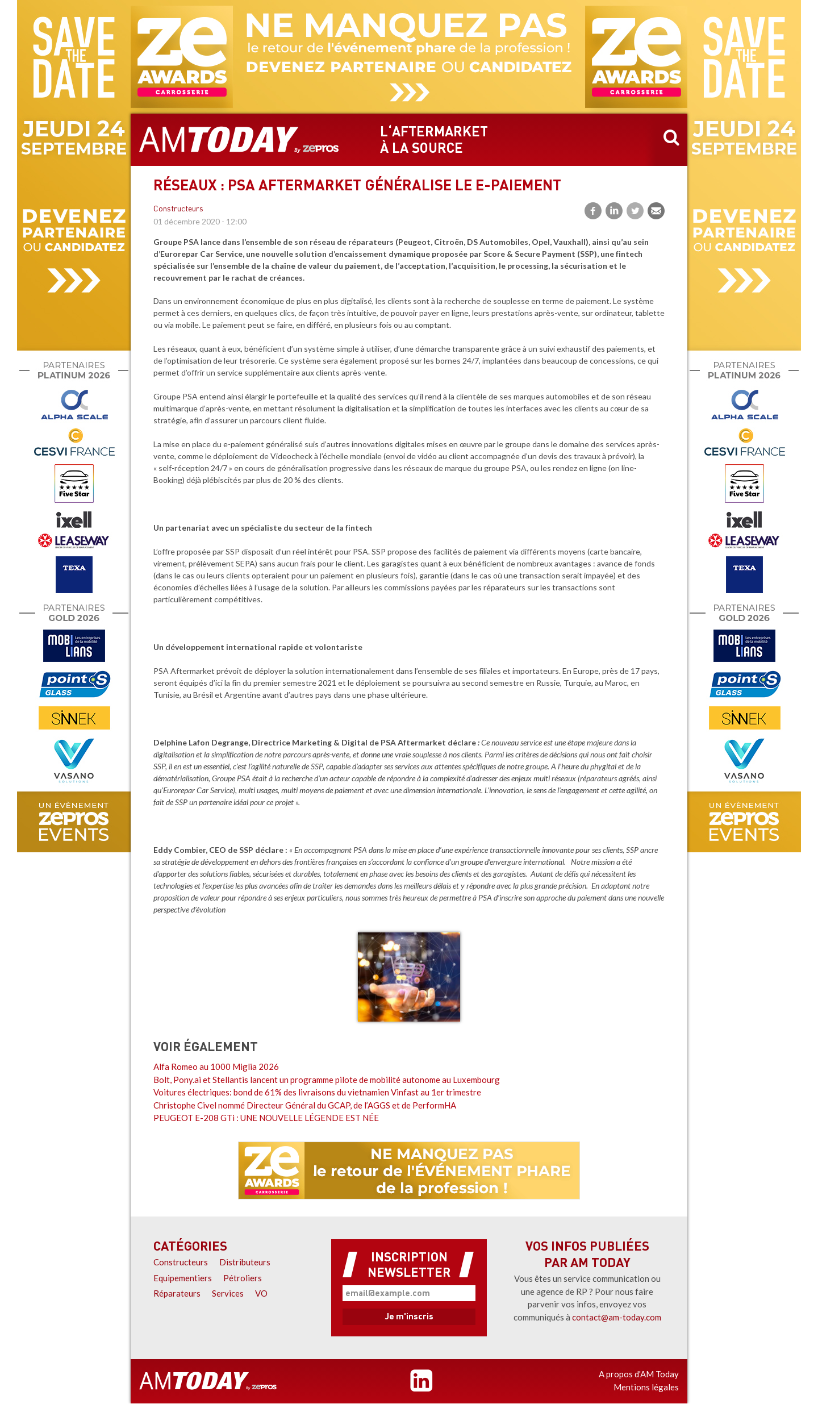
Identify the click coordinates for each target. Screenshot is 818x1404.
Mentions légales (646, 1387)
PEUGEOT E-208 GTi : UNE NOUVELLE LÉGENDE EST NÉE (266, 1118)
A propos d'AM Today (639, 1374)
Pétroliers (242, 1278)
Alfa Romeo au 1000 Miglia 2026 (216, 1066)
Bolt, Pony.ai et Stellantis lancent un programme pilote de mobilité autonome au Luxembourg (326, 1079)
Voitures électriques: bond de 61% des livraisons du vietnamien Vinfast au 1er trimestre (317, 1092)
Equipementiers (182, 1278)
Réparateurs (177, 1293)
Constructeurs (178, 209)
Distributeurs (244, 1262)
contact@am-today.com (616, 1317)
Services (228, 1293)
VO (261, 1293)
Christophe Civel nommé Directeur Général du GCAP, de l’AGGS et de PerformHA (304, 1105)
